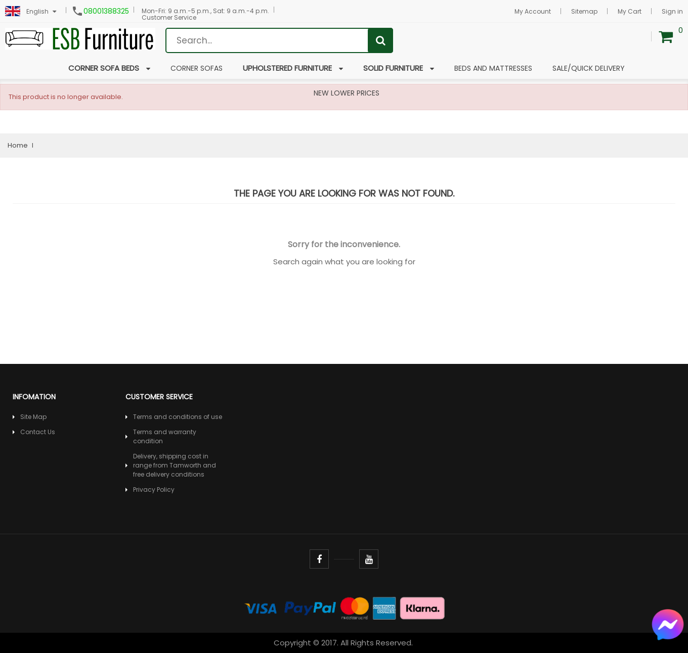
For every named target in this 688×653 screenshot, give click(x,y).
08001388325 (106, 11)
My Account (532, 11)
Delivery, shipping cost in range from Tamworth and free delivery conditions (174, 465)
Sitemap (584, 11)
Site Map (33, 416)
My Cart (629, 11)
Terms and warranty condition (164, 436)
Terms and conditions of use (177, 416)
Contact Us (37, 432)
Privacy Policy (154, 489)
